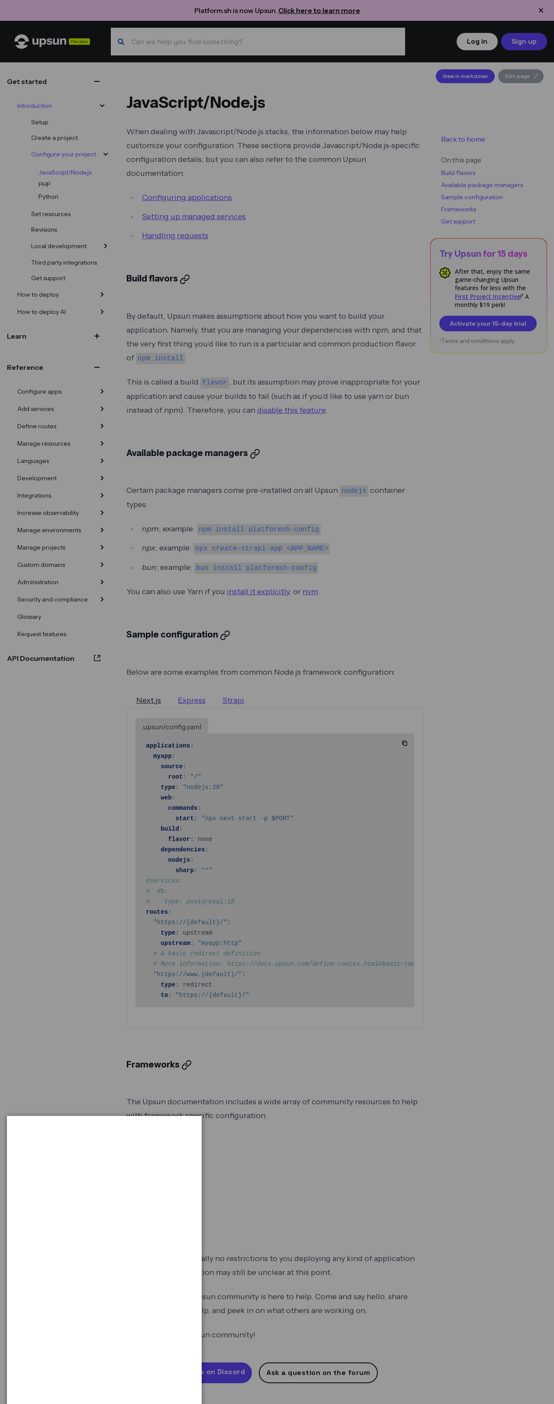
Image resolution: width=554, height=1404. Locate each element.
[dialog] (104, 1364)
